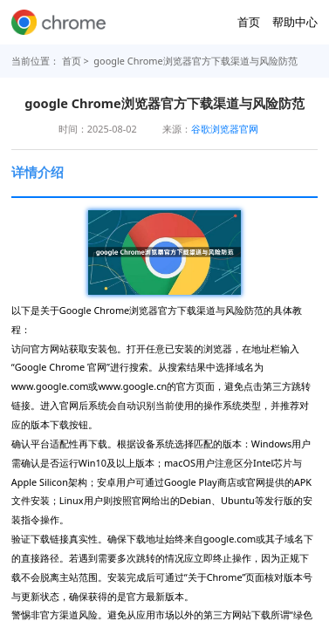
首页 (248, 22)
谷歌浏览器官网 (224, 128)
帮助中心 (295, 22)
